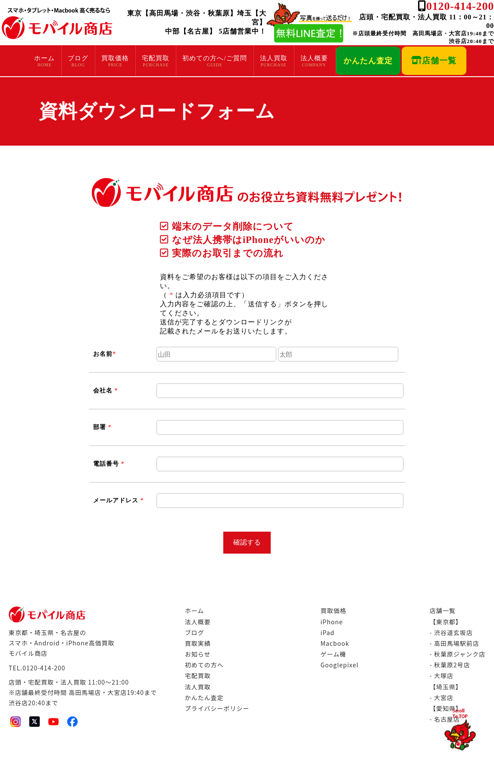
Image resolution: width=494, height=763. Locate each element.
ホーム (44, 58)
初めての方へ (204, 664)
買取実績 (198, 643)
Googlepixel (339, 664)
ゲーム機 (333, 654)
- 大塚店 (441, 675)
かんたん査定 (368, 60)
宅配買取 (155, 58)
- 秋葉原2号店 (450, 664)
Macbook (334, 643)
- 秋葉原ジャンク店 (457, 654)
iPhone (331, 621)
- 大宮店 (441, 697)
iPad (327, 632)
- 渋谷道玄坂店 (451, 632)
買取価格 (115, 58)
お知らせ (198, 654)
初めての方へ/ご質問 (214, 58)
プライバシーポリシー (217, 708)
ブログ (78, 58)
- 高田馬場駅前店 (454, 643)
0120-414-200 (460, 6)
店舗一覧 (433, 60)
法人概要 (314, 58)
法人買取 (274, 58)
